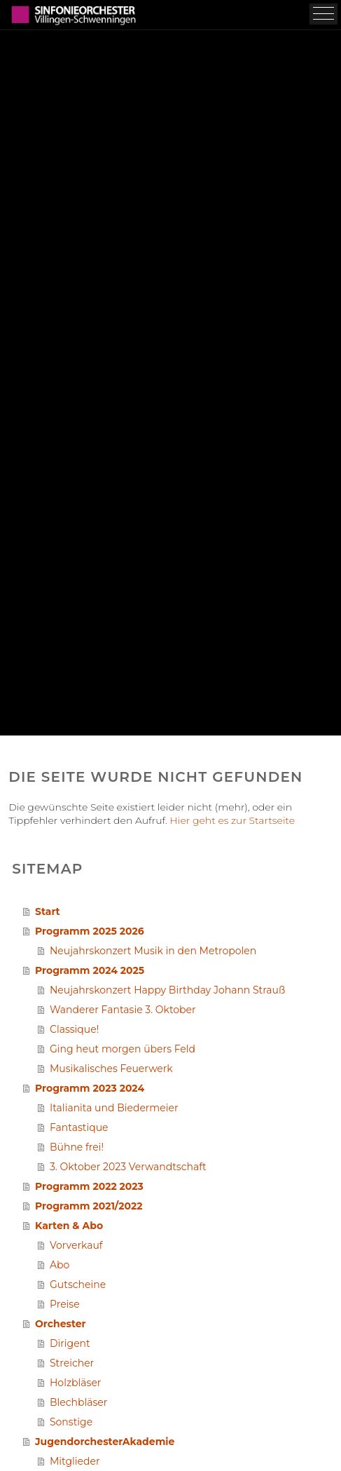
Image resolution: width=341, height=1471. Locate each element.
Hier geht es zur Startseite (232, 820)
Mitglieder (75, 1461)
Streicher (72, 1363)
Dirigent (70, 1343)
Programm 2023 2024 (89, 1088)
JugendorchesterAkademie (104, 1441)
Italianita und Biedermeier (114, 1107)
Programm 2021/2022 (89, 1206)
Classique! (74, 1029)
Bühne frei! (77, 1147)
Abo (59, 1265)
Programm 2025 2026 (89, 931)
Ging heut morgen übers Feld (122, 1049)
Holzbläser (76, 1382)
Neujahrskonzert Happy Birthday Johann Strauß (167, 990)
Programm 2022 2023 (89, 1186)
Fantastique (79, 1127)
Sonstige (71, 1422)
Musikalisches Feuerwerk (111, 1068)
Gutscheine (78, 1284)
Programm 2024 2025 (89, 970)
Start (47, 911)
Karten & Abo (69, 1225)
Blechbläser (78, 1402)
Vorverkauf (76, 1245)
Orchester (60, 1323)
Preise (65, 1304)
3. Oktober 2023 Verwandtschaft (128, 1166)
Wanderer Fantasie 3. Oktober (123, 1009)
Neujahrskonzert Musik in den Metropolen (153, 950)
